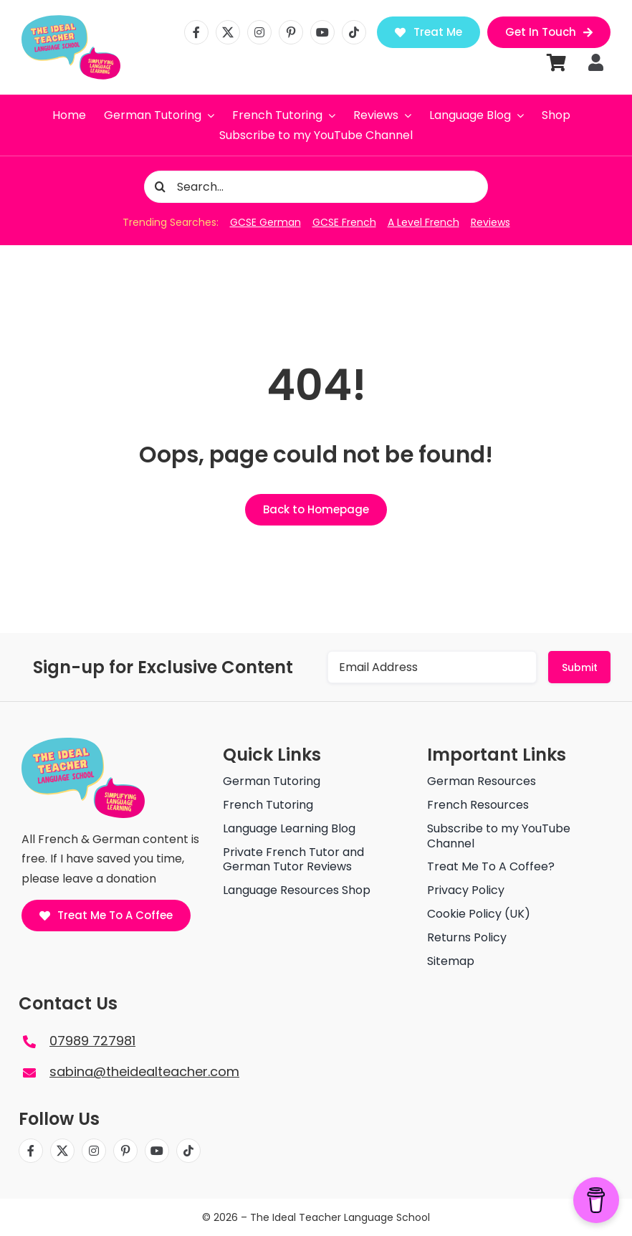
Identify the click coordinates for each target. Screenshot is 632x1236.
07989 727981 (92, 1041)
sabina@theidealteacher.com (144, 1071)
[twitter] (228, 32)
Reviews (490, 222)
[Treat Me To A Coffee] (106, 915)
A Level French (423, 222)
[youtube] (322, 32)
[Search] (160, 187)
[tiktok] (354, 32)
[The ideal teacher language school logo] (70, 12)
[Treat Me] (428, 32)
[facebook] (196, 32)
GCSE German (265, 222)
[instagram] (259, 32)
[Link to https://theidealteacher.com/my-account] (595, 62)
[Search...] (316, 187)
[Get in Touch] (549, 32)
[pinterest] (291, 32)
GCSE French (344, 222)
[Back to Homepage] (316, 510)
